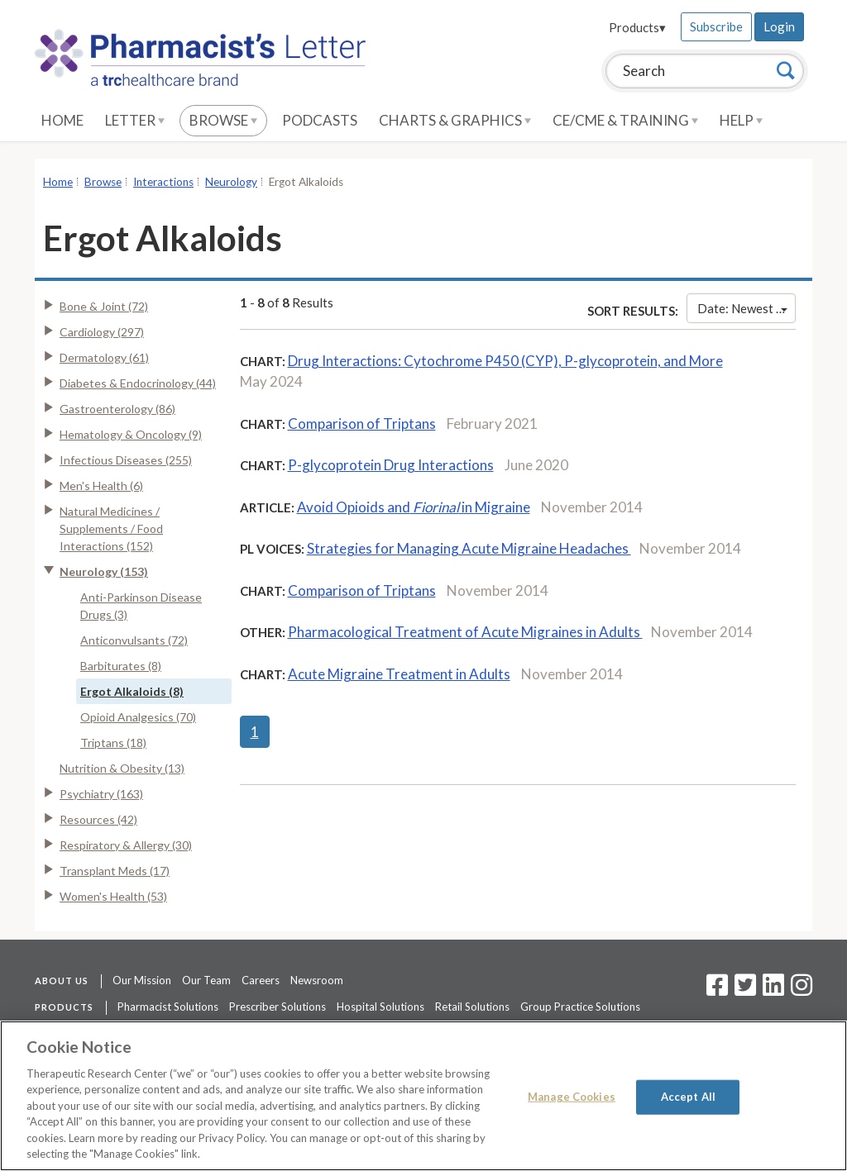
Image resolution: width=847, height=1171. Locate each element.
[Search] (786, 70)
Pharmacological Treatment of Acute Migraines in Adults (465, 631)
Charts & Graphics (455, 120)
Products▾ (637, 27)
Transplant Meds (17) (115, 871)
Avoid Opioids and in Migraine (413, 507)
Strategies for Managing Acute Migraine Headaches (469, 548)
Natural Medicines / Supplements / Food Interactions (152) (111, 528)
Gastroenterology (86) (117, 409)
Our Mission (141, 980)
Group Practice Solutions (580, 1006)
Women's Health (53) (113, 896)
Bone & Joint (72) (104, 306)
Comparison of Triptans (362, 423)
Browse (223, 120)
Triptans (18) (113, 742)
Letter (135, 120)
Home (62, 120)
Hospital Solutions (380, 1006)
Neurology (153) (104, 571)
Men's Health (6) (101, 485)
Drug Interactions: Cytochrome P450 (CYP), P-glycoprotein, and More (505, 360)
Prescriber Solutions (277, 1006)
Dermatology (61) (104, 357)
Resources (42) (98, 819)
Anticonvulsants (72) (134, 640)
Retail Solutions (472, 1006)
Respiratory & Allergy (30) (126, 845)
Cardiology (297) (102, 332)
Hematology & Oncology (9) (131, 434)
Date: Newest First (746, 308)
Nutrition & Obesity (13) (122, 768)
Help (741, 120)
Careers (261, 980)
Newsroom (316, 980)
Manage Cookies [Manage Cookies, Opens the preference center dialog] (571, 1096)
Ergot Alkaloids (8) (132, 691)
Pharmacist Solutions (167, 1006)
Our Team (206, 980)
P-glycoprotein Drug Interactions (391, 465)
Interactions (163, 181)
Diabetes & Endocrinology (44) (138, 383)
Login (779, 26)
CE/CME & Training (625, 120)
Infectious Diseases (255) (126, 460)
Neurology (231, 181)
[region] (423, 1096)
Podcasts (319, 120)
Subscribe (716, 26)
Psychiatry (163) (101, 794)
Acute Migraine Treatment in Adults (399, 674)
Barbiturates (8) (120, 666)
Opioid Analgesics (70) (138, 717)
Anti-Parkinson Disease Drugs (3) (141, 605)
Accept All (688, 1096)
